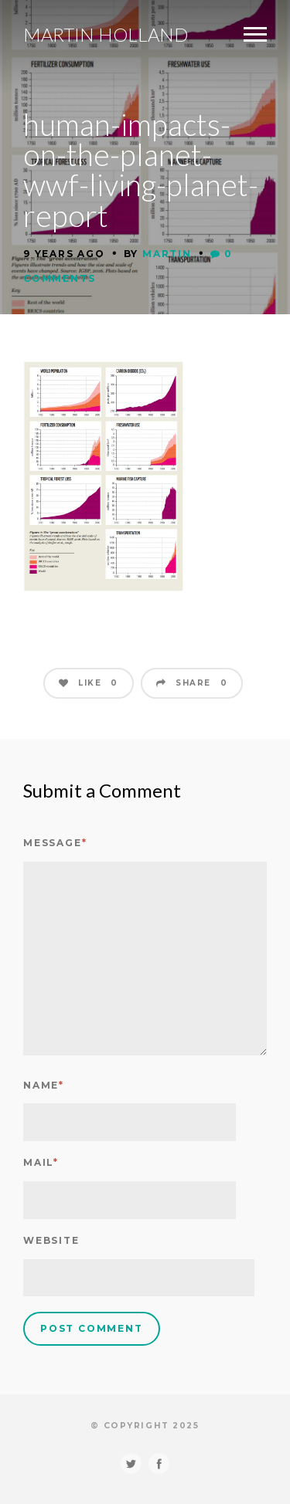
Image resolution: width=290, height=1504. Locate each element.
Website (51, 1240)
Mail (41, 1162)
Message (55, 843)
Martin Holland (105, 34)
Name (43, 1085)
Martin (167, 253)
